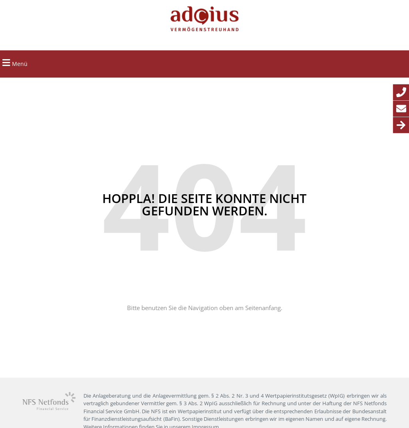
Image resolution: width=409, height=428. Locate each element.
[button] (6, 63)
